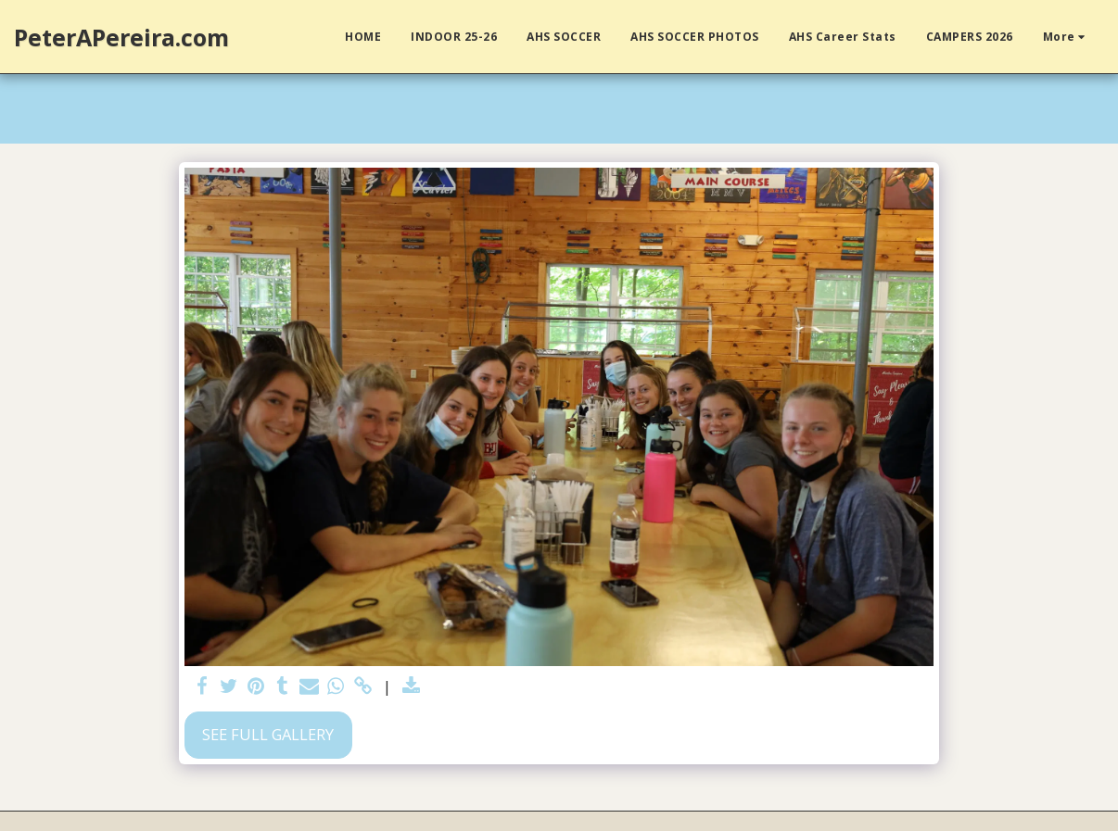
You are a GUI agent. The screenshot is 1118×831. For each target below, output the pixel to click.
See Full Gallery (268, 734)
